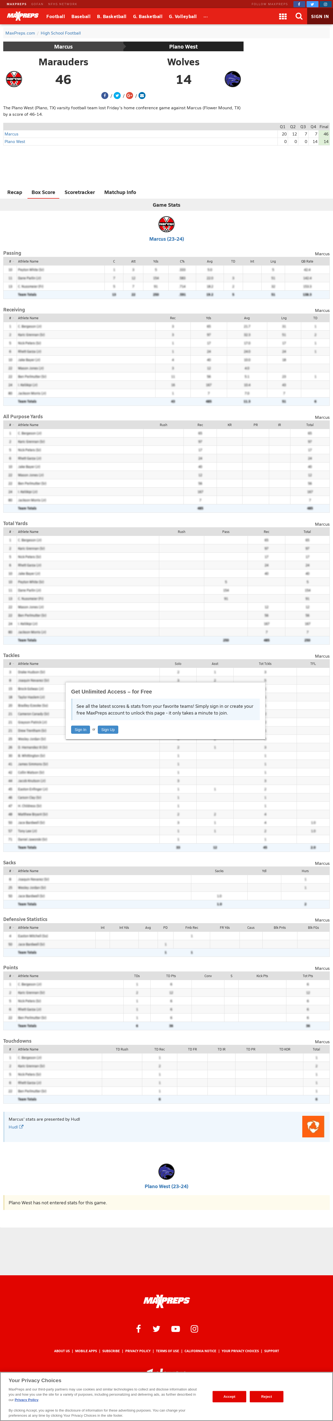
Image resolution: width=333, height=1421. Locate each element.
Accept (229, 1397)
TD (233, 261)
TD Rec (159, 1049)
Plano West (183, 46)
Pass (226, 531)
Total (310, 425)
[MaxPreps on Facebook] (299, 4)
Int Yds (124, 927)
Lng (273, 261)
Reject (266, 1397)
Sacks (219, 871)
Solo (178, 663)
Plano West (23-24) (166, 1186)
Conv (208, 976)
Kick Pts (262, 976)
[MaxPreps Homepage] (166, 1301)
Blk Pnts (280, 927)
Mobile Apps (86, 1351)
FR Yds (225, 927)
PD (165, 927)
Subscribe (111, 1351)
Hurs (305, 871)
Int (252, 261)
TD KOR (284, 1049)
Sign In (80, 730)
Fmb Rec (191, 927)
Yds (155, 261)
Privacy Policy (138, 1351)
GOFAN (37, 4)
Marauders (63, 61)
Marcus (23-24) (166, 238)
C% (182, 261)
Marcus (63, 46)
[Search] (299, 16)
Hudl (16, 1127)
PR (256, 425)
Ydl (264, 871)
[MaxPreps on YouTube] (175, 1328)
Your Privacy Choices (240, 1351)
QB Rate (307, 261)
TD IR (222, 1049)
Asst (215, 663)
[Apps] (283, 16)
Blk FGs (313, 927)
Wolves (183, 61)
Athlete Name (28, 261)
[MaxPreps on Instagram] (326, 4)
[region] (166, 1396)
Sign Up (108, 730)
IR (279, 425)
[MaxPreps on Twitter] (312, 4)
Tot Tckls (265, 663)
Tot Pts (308, 976)
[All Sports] (205, 16)
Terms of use (167, 1351)
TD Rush (122, 1049)
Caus (251, 927)
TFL (313, 663)
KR (230, 425)
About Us (62, 1351)
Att (133, 261)
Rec (173, 318)
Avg (210, 261)
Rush (163, 425)
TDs (137, 976)
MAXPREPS (17, 4)
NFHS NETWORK (62, 4)
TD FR (192, 1049)
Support (271, 1351)
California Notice (200, 1351)
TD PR (250, 1049)
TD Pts (171, 976)
